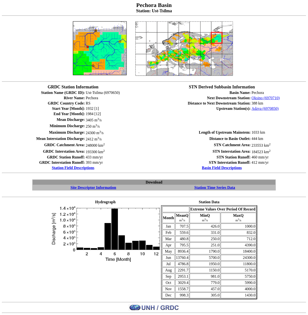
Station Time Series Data (214, 187)
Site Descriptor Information (93, 187)
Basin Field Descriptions (222, 168)
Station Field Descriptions (73, 168)
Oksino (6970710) (265, 98)
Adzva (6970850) (264, 108)
